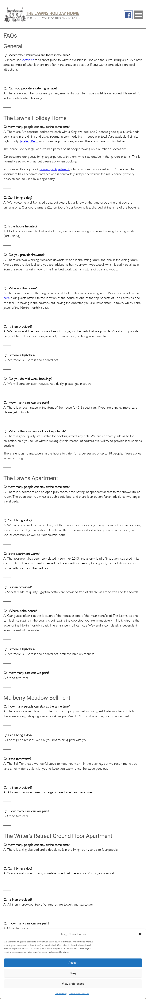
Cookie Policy (61, 993)
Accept (72, 962)
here (6, 298)
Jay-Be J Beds (29, 141)
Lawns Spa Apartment (54, 169)
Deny (73, 973)
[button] (140, 934)
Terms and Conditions (79, 993)
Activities (28, 60)
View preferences (73, 983)
